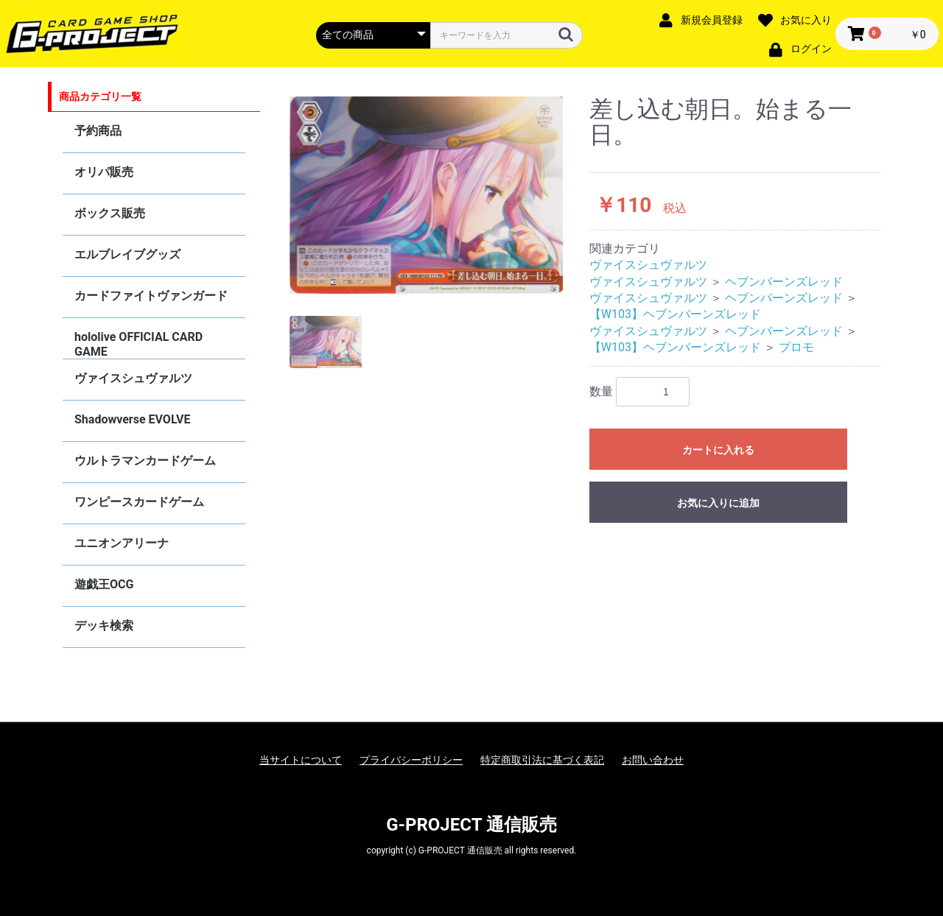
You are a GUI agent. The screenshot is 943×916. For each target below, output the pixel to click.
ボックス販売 (109, 213)
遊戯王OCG (103, 584)
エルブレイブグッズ (127, 254)
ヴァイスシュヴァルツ (133, 378)
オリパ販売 (103, 172)
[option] (427, 195)
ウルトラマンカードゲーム (145, 461)
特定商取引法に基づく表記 (542, 760)
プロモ (796, 347)
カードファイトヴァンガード (151, 296)
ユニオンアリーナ (121, 543)
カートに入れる (718, 450)
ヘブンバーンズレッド (784, 282)
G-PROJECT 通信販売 (471, 824)
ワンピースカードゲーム (139, 502)
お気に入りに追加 (718, 503)
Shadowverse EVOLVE (132, 419)
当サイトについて (300, 760)
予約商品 (98, 131)
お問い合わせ (653, 760)
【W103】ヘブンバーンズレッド (675, 314)
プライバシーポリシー (411, 760)
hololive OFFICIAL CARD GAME (138, 344)
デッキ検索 (103, 626)
